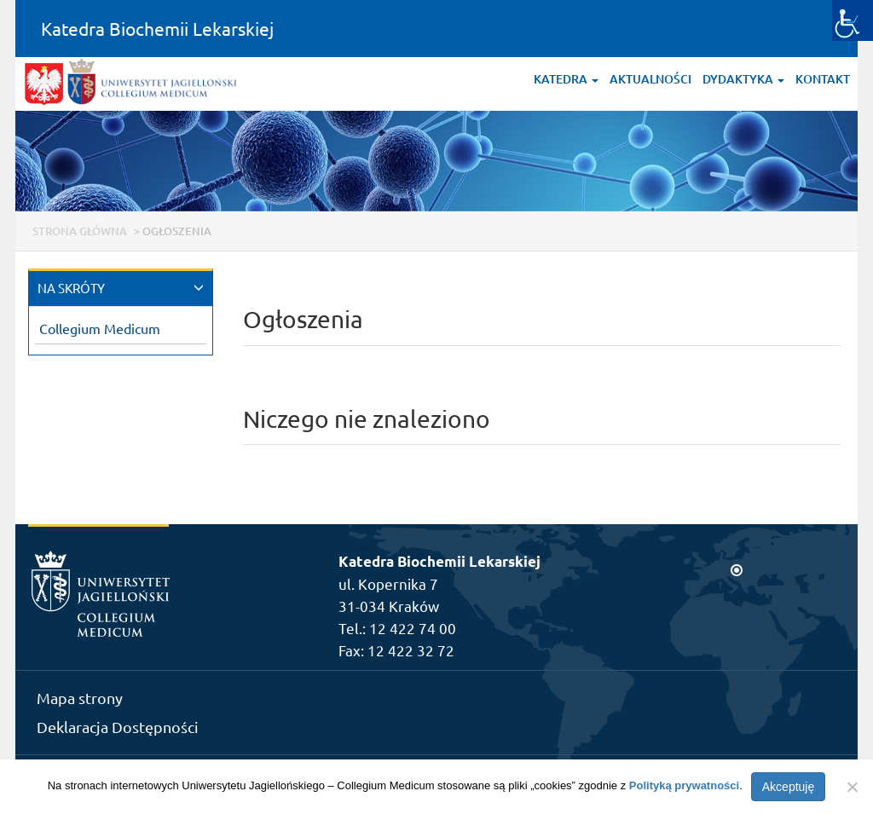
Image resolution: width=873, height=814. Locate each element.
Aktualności (650, 79)
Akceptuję (788, 787)
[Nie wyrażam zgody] (851, 786)
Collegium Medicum (99, 328)
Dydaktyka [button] (743, 79)
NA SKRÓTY (71, 288)
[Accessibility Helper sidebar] (852, 20)
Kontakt (822, 79)
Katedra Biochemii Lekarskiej (157, 28)
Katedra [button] (566, 79)
